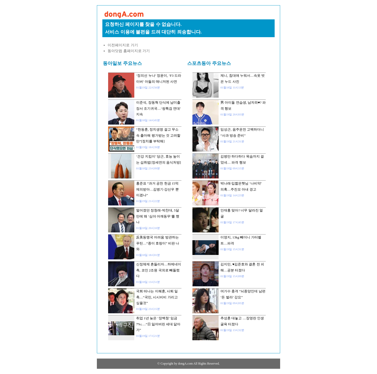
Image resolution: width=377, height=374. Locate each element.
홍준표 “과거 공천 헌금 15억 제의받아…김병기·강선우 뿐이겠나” (157, 189)
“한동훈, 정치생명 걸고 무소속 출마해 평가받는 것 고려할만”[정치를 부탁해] (158, 135)
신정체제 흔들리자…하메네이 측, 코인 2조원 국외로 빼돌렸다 (158, 270)
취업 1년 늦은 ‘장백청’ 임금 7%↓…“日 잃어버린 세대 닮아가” (158, 324)
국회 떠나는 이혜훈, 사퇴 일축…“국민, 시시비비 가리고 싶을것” (157, 297)
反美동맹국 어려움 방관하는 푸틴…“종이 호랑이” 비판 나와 (157, 243)
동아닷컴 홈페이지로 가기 (129, 51)
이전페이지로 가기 (123, 45)
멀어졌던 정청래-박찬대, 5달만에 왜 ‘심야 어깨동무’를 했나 (157, 216)
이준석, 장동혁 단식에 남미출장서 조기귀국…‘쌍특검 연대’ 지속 (158, 108)
